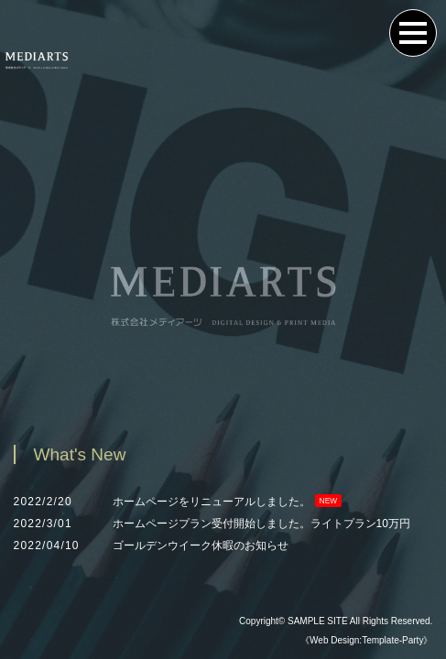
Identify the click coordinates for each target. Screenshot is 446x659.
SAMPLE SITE (318, 621)
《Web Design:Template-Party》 (366, 640)
